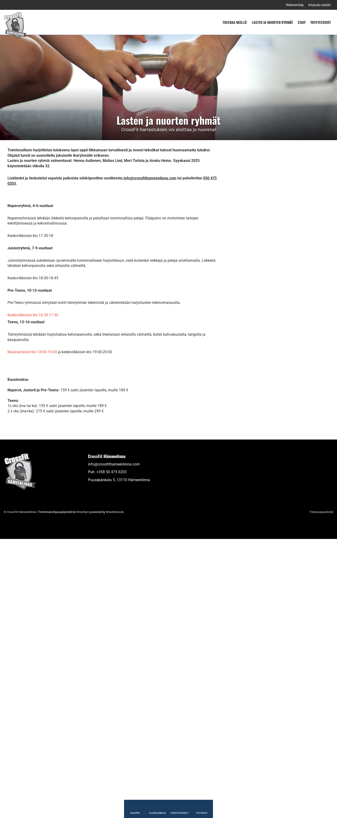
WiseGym (82, 791)
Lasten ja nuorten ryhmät (272, 22)
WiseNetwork (115, 791)
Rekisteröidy (295, 5)
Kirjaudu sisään (319, 5)
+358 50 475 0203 (111, 751)
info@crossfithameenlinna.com (114, 743)
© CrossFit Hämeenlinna (20, 791)
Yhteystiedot (320, 22)
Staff (302, 22)
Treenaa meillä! (235, 22)
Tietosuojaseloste (321, 791)
